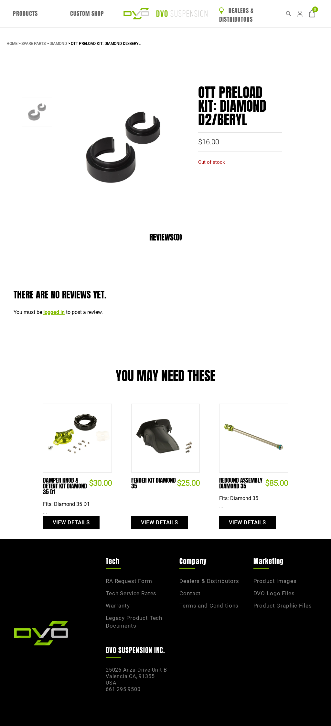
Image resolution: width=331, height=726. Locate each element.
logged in (54, 312)
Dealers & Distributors (236, 15)
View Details (71, 522)
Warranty (118, 605)
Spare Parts (33, 43)
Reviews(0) (165, 237)
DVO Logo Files (274, 593)
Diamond (58, 43)
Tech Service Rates (131, 593)
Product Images (275, 581)
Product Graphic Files (282, 605)
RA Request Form (129, 581)
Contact (190, 593)
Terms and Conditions (209, 605)
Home (11, 43)
